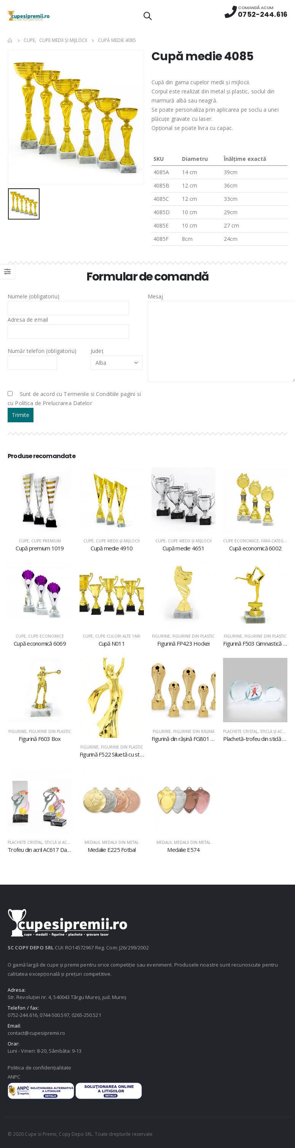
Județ (117, 356)
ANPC (14, 1076)
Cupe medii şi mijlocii (118, 541)
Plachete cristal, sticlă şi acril (255, 731)
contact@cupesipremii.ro (36, 1032)
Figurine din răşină (193, 731)
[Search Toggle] (147, 15)
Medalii (92, 842)
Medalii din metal (120, 842)
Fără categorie (277, 541)
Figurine (161, 636)
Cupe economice (241, 541)
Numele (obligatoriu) (68, 302)
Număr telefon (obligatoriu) (42, 356)
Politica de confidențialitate (39, 1067)
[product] (40, 499)
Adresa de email (68, 325)
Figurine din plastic (193, 636)
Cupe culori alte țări (117, 636)
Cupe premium (46, 541)
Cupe (24, 541)
